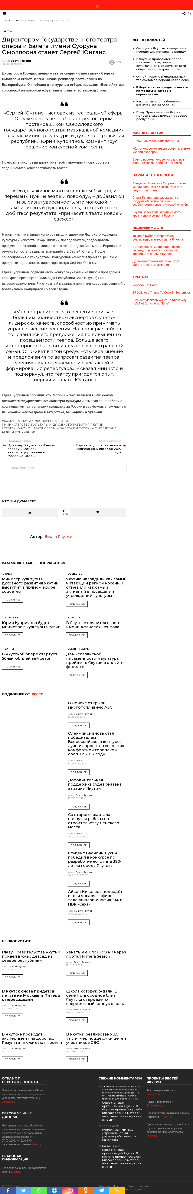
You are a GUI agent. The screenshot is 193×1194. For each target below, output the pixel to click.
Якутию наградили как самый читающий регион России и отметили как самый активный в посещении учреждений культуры (96, 587)
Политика (10, 617)
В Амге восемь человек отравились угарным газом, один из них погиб (158, 161)
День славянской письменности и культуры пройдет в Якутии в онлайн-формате (94, 660)
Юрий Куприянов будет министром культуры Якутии (31, 624)
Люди (7, 573)
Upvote (30, 512)
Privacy (37, 1144)
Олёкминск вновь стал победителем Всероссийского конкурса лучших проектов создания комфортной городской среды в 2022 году (96, 743)
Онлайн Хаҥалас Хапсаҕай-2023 (155, 141)
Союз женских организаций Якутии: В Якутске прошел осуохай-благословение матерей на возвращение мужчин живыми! (122, 1111)
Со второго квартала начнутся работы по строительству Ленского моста (93, 820)
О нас (131, 1186)
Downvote (98, 512)
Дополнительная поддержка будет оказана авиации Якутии (95, 784)
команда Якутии (19, 421)
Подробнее (13, 599)
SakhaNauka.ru (156, 1105)
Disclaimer (8, 1101)
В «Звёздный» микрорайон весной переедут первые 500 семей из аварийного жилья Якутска (157, 250)
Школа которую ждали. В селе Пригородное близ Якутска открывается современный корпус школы (95, 997)
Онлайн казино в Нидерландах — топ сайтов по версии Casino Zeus (162, 78)
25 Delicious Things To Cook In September (161, 292)
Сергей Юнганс (17, 428)
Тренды (140, 277)
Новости (74, 617)
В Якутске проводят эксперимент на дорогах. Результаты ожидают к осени (32, 1038)
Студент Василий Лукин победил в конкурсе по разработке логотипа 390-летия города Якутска (94, 859)
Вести (72, 648)
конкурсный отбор (54, 421)
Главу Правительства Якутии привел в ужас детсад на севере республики (31, 956)
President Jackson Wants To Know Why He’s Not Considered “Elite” (159, 301)
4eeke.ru (152, 1135)
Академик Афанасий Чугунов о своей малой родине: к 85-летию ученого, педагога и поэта (159, 187)
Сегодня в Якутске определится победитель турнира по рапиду (161, 49)
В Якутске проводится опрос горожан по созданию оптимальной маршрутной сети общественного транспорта (161, 64)
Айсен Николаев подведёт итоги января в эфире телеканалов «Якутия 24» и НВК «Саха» (95, 897)
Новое (97, 6)
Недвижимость (147, 228)
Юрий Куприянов (19, 432)
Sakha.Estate (154, 1094)
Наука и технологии (152, 175)
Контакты (144, 1186)
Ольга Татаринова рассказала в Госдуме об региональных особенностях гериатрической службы (160, 201)
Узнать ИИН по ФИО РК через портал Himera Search (96, 954)
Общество (75, 573)
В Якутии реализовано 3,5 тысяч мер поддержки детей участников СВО (96, 1038)
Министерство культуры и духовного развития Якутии (53, 424)
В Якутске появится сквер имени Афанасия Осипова (92, 624)
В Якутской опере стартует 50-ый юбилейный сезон (29, 656)
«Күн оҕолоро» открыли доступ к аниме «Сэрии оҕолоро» (161, 150)
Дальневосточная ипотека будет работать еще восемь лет (156, 263)
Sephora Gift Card (144, 285)
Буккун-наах (109, 1145)
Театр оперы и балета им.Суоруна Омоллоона (75, 428)
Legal (17, 1171)
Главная (104, 1186)
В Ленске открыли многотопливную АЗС (90, 705)
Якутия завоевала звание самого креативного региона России (156, 214)
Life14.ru (168, 1116)
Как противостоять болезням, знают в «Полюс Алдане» (159, 103)
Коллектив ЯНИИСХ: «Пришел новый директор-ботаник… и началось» (119, 1135)
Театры (8, 648)
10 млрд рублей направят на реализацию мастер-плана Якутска (157, 237)
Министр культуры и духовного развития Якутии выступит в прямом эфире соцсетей (30, 585)
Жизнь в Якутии (148, 133)
